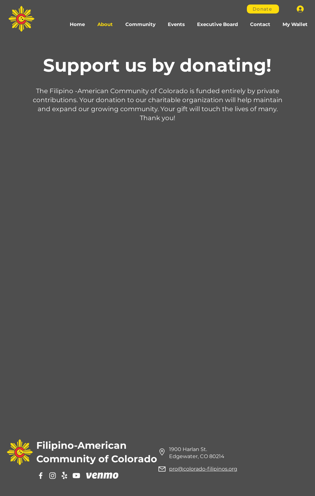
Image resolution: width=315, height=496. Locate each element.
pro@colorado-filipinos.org (203, 469)
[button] (140, 24)
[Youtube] (76, 475)
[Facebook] (40, 475)
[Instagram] (52, 475)
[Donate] (263, 8)
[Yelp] (64, 475)
